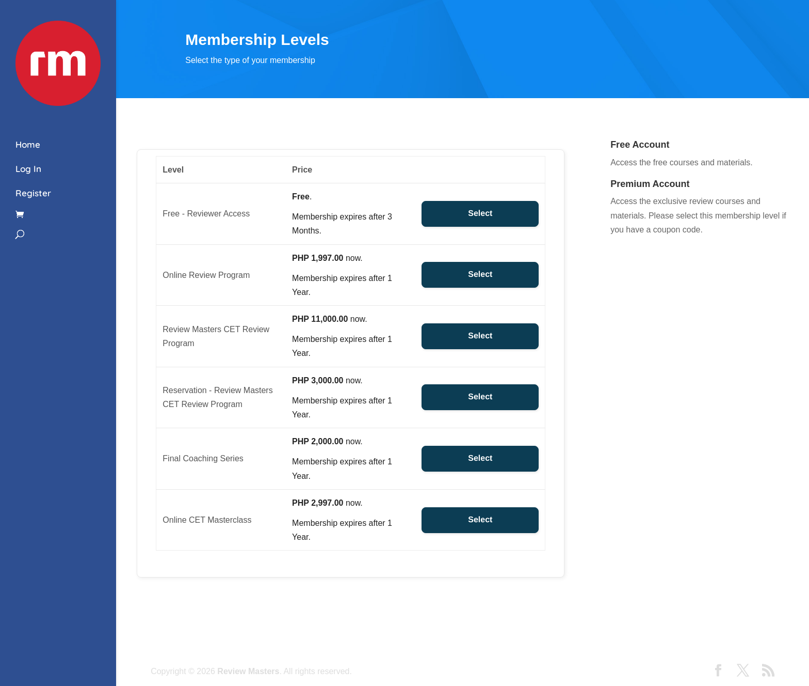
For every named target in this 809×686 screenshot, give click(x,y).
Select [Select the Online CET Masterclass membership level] (480, 520)
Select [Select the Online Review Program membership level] (480, 274)
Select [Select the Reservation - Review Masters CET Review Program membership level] (480, 397)
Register (33, 193)
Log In (28, 168)
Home (27, 144)
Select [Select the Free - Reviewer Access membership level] (480, 213)
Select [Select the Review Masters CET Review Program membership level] (480, 336)
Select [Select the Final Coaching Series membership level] (480, 458)
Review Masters (248, 671)
